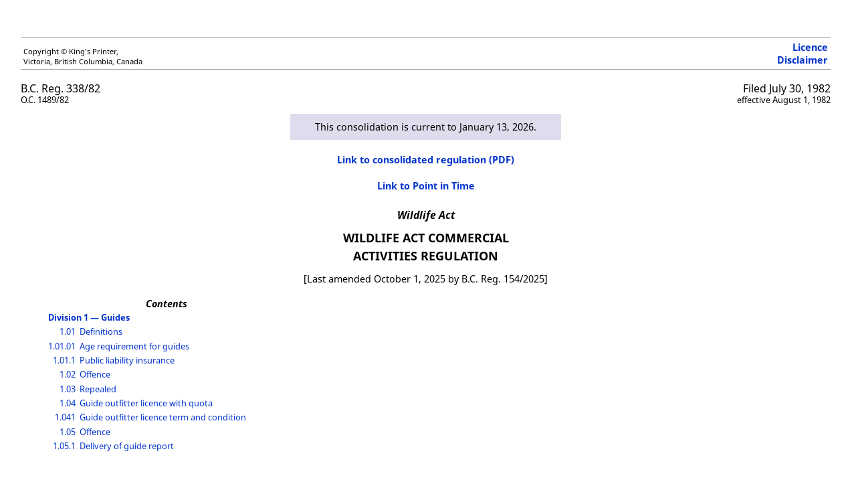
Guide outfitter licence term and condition (163, 417)
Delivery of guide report (127, 446)
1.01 (68, 331)
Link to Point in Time (426, 185)
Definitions (101, 331)
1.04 (68, 403)
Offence (95, 374)
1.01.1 (64, 360)
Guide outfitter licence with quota (146, 403)
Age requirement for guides (134, 346)
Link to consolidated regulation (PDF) (425, 159)
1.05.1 (64, 446)
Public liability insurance (127, 360)
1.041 (65, 417)
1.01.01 (62, 346)
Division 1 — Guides (89, 317)
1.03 (68, 389)
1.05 (68, 432)
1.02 (68, 374)
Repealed (98, 389)
